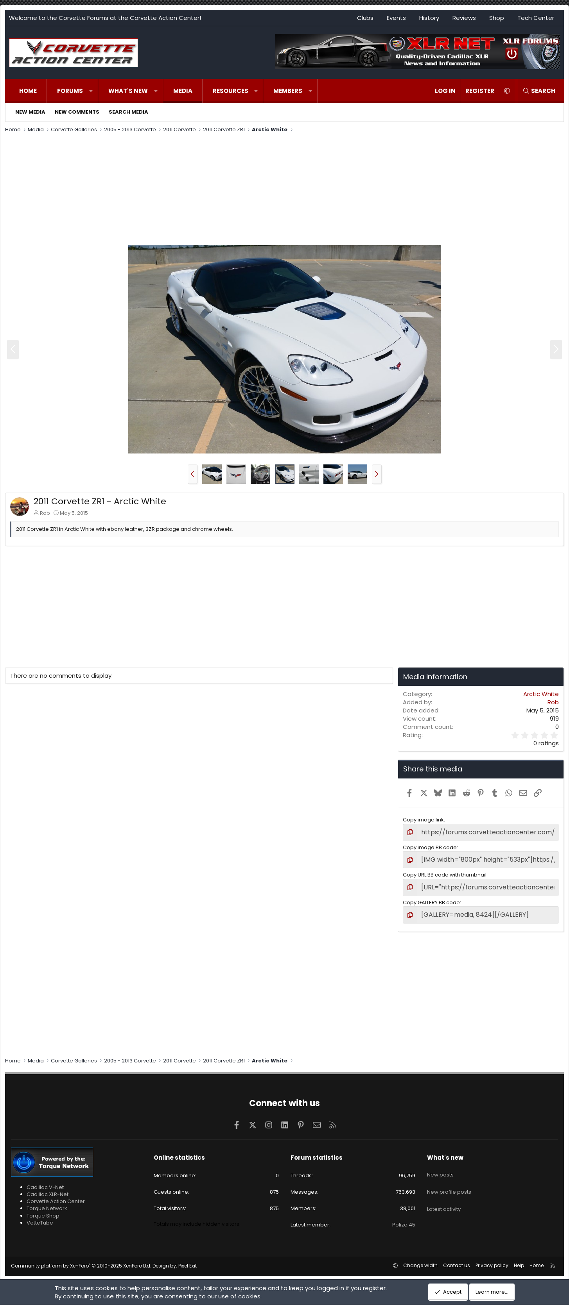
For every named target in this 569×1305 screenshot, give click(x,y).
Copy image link (423, 819)
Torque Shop (43, 1209)
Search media (128, 112)
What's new (128, 91)
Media (182, 91)
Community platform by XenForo (81, 1259)
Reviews (464, 18)
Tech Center (535, 18)
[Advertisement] (284, 190)
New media (30, 112)
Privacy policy (492, 1259)
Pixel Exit (187, 1259)
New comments (77, 112)
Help (519, 1259)
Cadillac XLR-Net (47, 1187)
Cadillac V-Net (45, 1180)
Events (396, 18)
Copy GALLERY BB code (431, 897)
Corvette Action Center (56, 1194)
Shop (496, 18)
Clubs (365, 18)
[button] (91, 91)
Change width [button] (420, 1259)
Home (28, 91)
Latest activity (444, 1192)
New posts (440, 1164)
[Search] (539, 91)
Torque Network (47, 1202)
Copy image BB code (430, 846)
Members (287, 91)
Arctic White (541, 694)
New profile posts (449, 1178)
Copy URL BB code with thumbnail (444, 871)
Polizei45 (403, 1218)
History (429, 18)
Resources (230, 91)
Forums (70, 91)
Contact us (456, 1259)
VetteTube (40, 1216)
